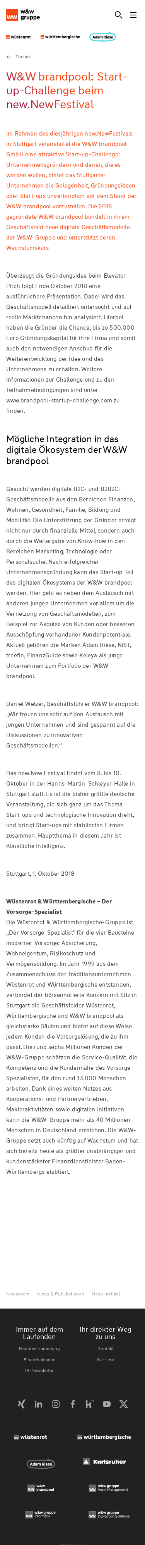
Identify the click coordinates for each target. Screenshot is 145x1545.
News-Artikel (105, 1294)
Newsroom (18, 1294)
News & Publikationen (60, 1294)
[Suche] (119, 15)
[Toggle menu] (134, 15)
